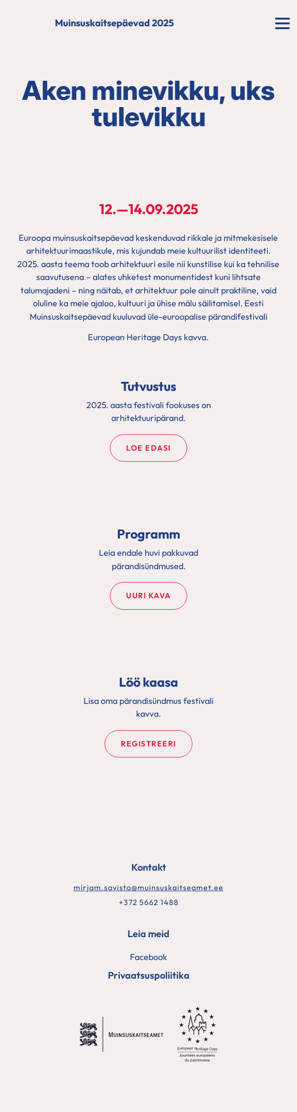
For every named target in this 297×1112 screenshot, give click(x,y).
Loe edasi (148, 448)
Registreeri (148, 743)
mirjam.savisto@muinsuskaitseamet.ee (148, 887)
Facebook (148, 956)
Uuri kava (148, 595)
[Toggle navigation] (282, 22)
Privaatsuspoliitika (149, 975)
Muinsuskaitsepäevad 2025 (114, 23)
